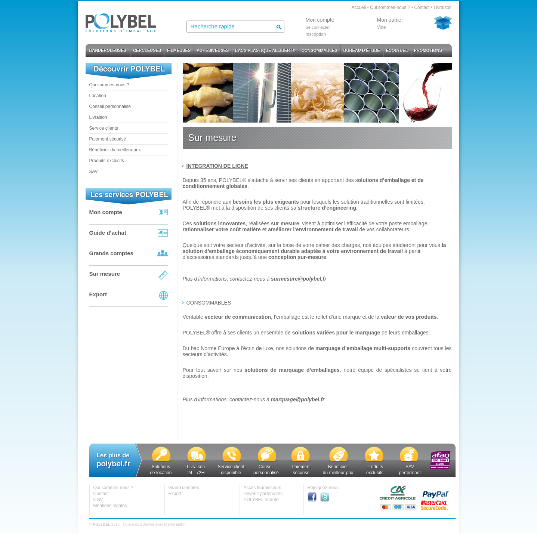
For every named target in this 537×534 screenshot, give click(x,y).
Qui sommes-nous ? (390, 7)
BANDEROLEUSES (108, 50)
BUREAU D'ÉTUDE (361, 50)
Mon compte (105, 212)
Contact (421, 7)
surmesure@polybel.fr (298, 279)
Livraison (442, 7)
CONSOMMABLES (319, 50)
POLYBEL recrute (261, 499)
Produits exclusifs (106, 160)
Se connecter (318, 27)
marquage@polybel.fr (298, 399)
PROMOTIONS (428, 50)
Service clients (103, 128)
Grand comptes (184, 487)
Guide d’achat (107, 232)
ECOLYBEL (397, 50)
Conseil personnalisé (110, 106)
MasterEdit (173, 524)
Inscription (316, 34)
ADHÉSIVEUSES (213, 50)
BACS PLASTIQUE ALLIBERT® (265, 50)
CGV (98, 499)
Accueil (358, 7)
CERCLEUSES (147, 50)
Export (98, 294)
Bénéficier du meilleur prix (115, 149)
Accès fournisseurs (262, 487)
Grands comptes (111, 253)
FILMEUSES (179, 50)
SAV (93, 171)
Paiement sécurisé (107, 139)
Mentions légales (110, 505)
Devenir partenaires (263, 493)
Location (97, 95)
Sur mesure (104, 274)
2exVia (148, 524)
